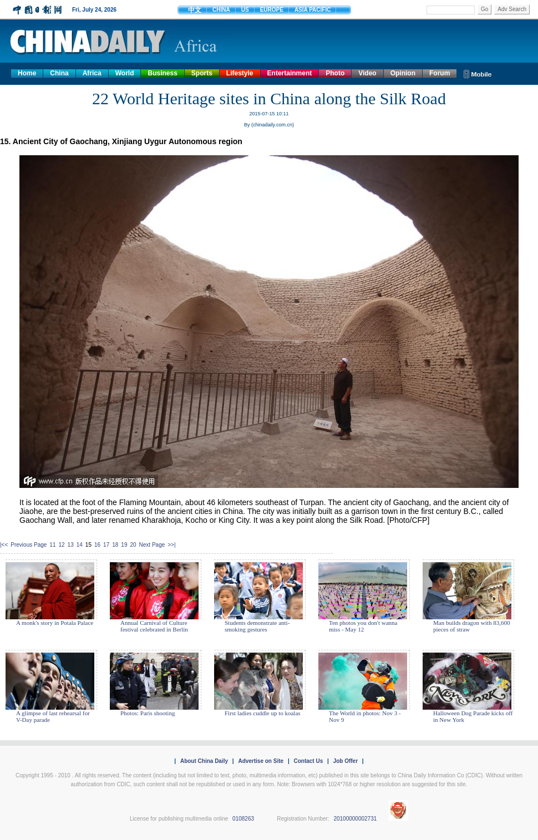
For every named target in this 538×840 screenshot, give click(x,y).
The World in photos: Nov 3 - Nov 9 (365, 716)
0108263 (243, 819)
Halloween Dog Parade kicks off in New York (472, 716)
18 (115, 545)
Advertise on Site (260, 761)
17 (106, 545)
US (245, 10)
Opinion (402, 73)
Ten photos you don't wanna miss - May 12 (363, 626)
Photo (335, 73)
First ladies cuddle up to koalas (263, 713)
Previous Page (29, 545)
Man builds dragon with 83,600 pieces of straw (471, 626)
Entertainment (289, 73)
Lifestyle (239, 73)
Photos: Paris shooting (147, 713)
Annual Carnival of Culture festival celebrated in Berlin (154, 626)
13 (71, 545)
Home (27, 73)
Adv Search (512, 9)
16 (97, 545)
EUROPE (271, 10)
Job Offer (345, 761)
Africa (92, 73)
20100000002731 (355, 819)
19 (124, 545)
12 (61, 545)
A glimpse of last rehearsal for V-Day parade (53, 716)
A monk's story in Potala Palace (54, 622)
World (124, 73)
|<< (4, 545)
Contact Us (308, 761)
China (59, 73)
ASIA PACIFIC (313, 10)
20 (133, 545)
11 (52, 545)
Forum (439, 73)
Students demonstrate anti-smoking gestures (257, 626)
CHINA (221, 10)
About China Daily (204, 761)
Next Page (152, 545)
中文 (194, 10)
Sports (201, 73)
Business (162, 73)
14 (80, 545)
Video (367, 73)
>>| (171, 545)
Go (484, 9)
